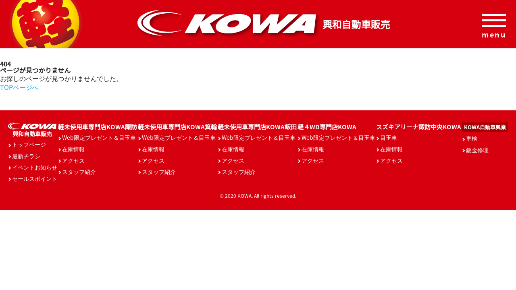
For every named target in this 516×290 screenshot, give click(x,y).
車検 (471, 138)
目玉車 (388, 137)
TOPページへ (19, 87)
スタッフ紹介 (79, 172)
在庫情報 (73, 149)
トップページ (29, 144)
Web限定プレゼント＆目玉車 (99, 137)
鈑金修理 (477, 150)
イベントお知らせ (34, 167)
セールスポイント (34, 178)
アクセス (73, 160)
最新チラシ (26, 156)
